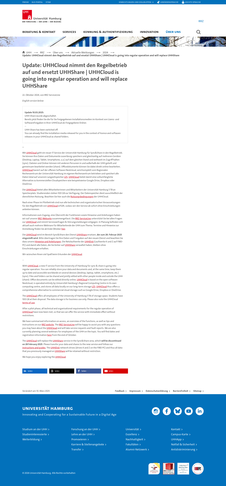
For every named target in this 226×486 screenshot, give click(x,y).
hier (63, 228)
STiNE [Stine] (48, 1)
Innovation (149, 31)
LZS (66, 176)
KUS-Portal (37, 1)
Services (69, 31)
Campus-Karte (179, 434)
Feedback (119, 390)
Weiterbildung (31, 439)
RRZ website (48, 324)
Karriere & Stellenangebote (87, 444)
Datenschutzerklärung (157, 390)
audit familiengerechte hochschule (154, 467)
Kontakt (175, 429)
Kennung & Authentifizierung (108, 31)
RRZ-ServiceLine (83, 218)
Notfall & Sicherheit (183, 444)
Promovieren (79, 439)
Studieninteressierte (34, 434)
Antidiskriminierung (183, 449)
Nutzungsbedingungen (81, 196)
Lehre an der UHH (81, 434)
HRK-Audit (182, 464)
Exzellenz (131, 434)
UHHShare (82, 234)
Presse (25, 1)
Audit (165, 464)
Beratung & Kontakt (38, 31)
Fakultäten (132, 444)
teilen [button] (30, 371)
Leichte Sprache (193, 1)
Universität (132, 429)
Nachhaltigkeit (134, 439)
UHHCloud (31, 152)
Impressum (135, 390)
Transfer (76, 449)
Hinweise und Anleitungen (48, 241)
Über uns (173, 31)
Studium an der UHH (34, 429)
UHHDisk (89, 241)
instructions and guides (34, 347)
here (49, 334)
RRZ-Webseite (45, 218)
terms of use (28, 302)
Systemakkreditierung (198, 464)
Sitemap (197, 390)
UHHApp (176, 439)
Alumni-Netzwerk (136, 449)
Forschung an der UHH (84, 429)
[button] (136, 2)
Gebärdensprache (169, 1)
